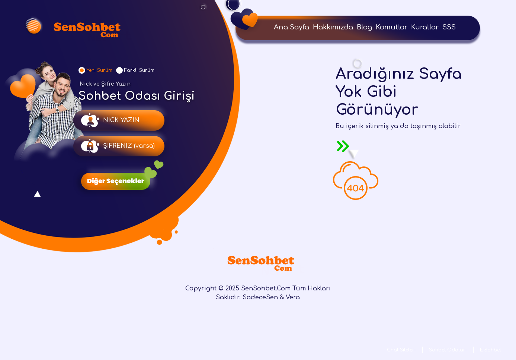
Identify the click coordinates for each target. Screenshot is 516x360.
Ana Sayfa (291, 27)
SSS (449, 27)
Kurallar (425, 27)
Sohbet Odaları (448, 350)
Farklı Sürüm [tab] (139, 70)
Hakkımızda (333, 27)
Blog (364, 27)
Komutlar (391, 27)
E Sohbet (490, 350)
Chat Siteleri (401, 350)
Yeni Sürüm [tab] (99, 70)
